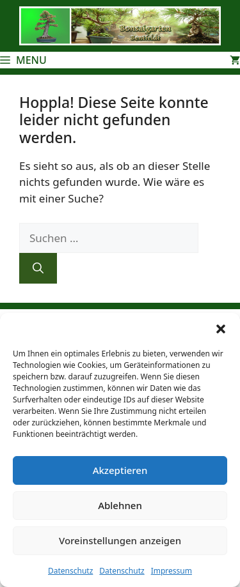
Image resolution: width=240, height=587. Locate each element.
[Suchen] (38, 268)
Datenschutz (70, 570)
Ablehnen (120, 505)
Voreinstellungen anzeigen (120, 540)
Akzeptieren (120, 470)
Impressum (171, 570)
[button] (220, 329)
